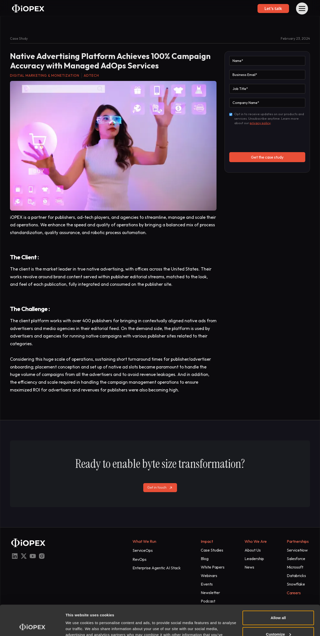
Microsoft (295, 567)
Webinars (209, 575)
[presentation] (267, 138)
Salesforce (296, 558)
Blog (204, 558)
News (249, 567)
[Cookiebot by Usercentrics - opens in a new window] (32, 626)
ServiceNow (297, 550)
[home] (28, 8)
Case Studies (212, 550)
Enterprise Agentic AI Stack (156, 567)
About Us (252, 550)
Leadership (254, 558)
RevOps (139, 559)
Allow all (278, 589)
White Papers (212, 567)
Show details (77, 626)
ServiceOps (142, 550)
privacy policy (260, 123)
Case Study (19, 38)
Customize (278, 606)
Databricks (296, 575)
